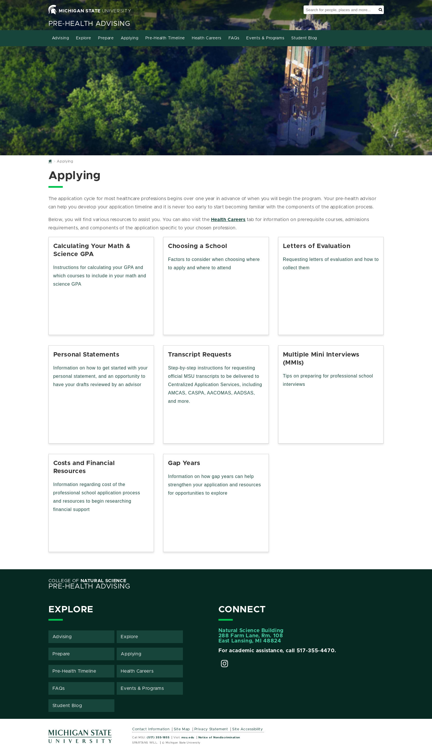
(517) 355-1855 (158, 737)
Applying (129, 38)
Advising (60, 38)
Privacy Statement (211, 729)
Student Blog (304, 38)
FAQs (234, 38)
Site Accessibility (247, 729)
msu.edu (187, 737)
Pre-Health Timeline (165, 38)
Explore (83, 38)
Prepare (106, 38)
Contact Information (150, 729)
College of (87, 580)
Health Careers (207, 38)
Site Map (182, 729)
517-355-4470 (316, 650)
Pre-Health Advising (89, 23)
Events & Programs (265, 38)
